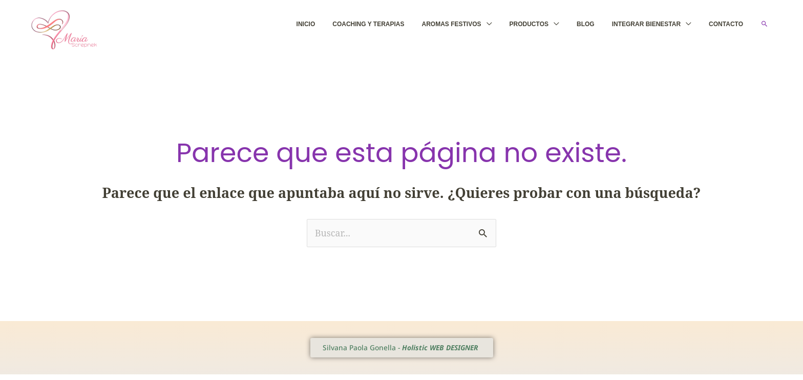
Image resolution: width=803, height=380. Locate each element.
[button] (764, 27)
